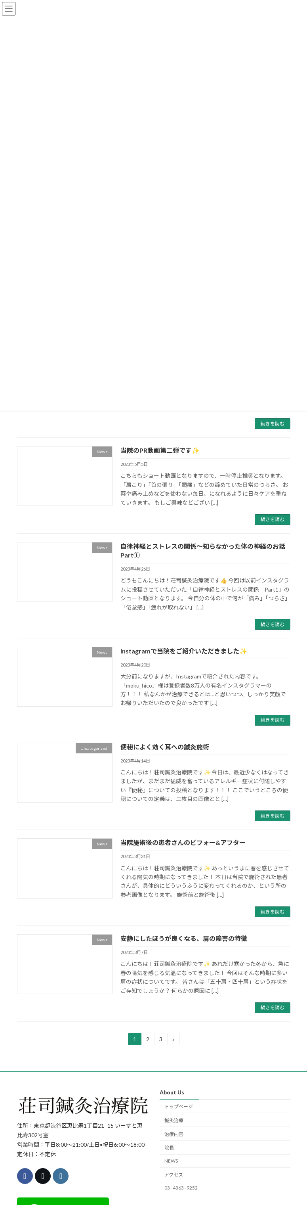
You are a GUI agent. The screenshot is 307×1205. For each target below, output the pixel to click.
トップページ (178, 1106)
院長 (169, 1148)
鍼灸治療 (173, 1120)
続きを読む (272, 424)
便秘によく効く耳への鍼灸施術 (164, 747)
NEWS (171, 1161)
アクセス (173, 1175)
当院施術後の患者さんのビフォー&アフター (183, 842)
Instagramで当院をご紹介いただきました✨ (183, 651)
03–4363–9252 (181, 1188)
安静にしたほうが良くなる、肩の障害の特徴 (183, 938)
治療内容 (173, 1134)
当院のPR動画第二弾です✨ (160, 450)
